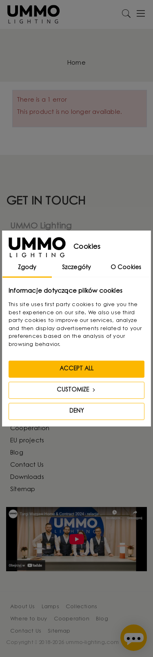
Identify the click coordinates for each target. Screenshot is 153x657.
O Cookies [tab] (126, 268)
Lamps (50, 606)
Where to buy (28, 619)
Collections (81, 606)
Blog (16, 453)
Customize (77, 390)
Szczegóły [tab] (76, 268)
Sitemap (22, 490)
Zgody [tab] (27, 268)
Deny (76, 411)
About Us (22, 606)
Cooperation (29, 429)
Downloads (27, 477)
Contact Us (27, 465)
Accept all (76, 369)
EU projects (27, 441)
